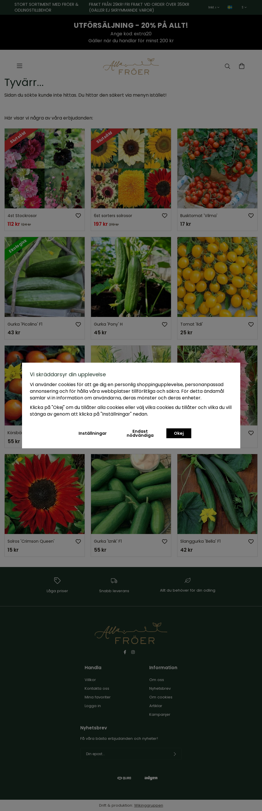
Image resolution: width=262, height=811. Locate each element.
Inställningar (93, 433)
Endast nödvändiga (140, 433)
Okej (179, 433)
